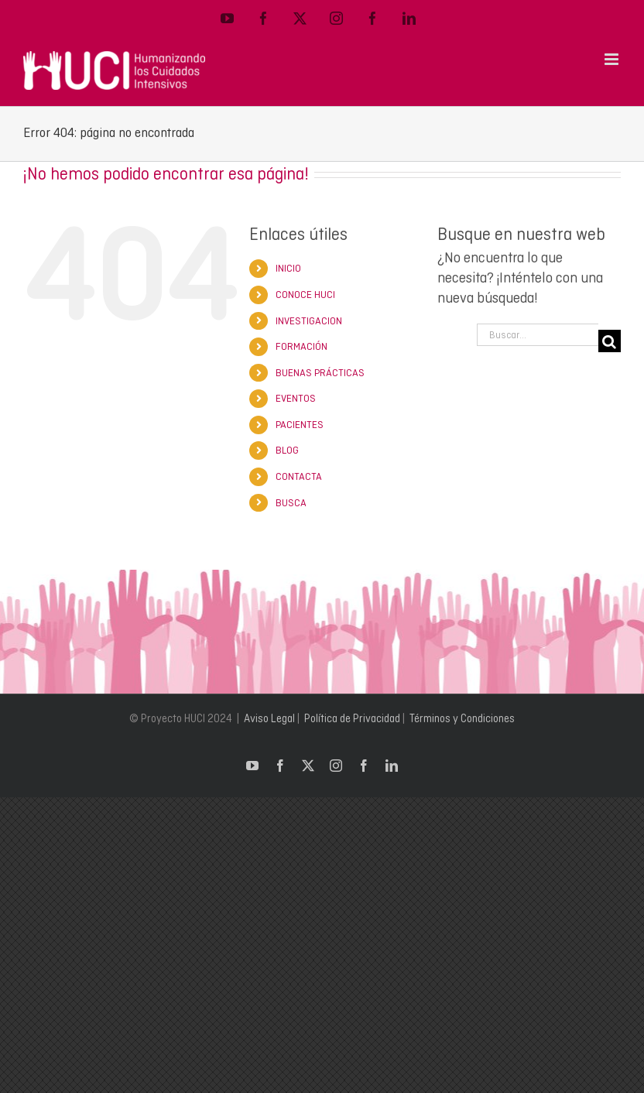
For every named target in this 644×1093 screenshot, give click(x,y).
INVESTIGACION (309, 321)
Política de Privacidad (352, 718)
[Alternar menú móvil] (613, 59)
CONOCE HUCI (305, 294)
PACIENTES (300, 424)
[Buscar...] (537, 335)
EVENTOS (296, 398)
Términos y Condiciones (462, 718)
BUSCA (291, 503)
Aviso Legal (269, 718)
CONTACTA (299, 476)
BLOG (287, 450)
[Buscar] (609, 341)
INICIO (288, 268)
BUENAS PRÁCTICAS (320, 373)
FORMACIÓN (301, 346)
